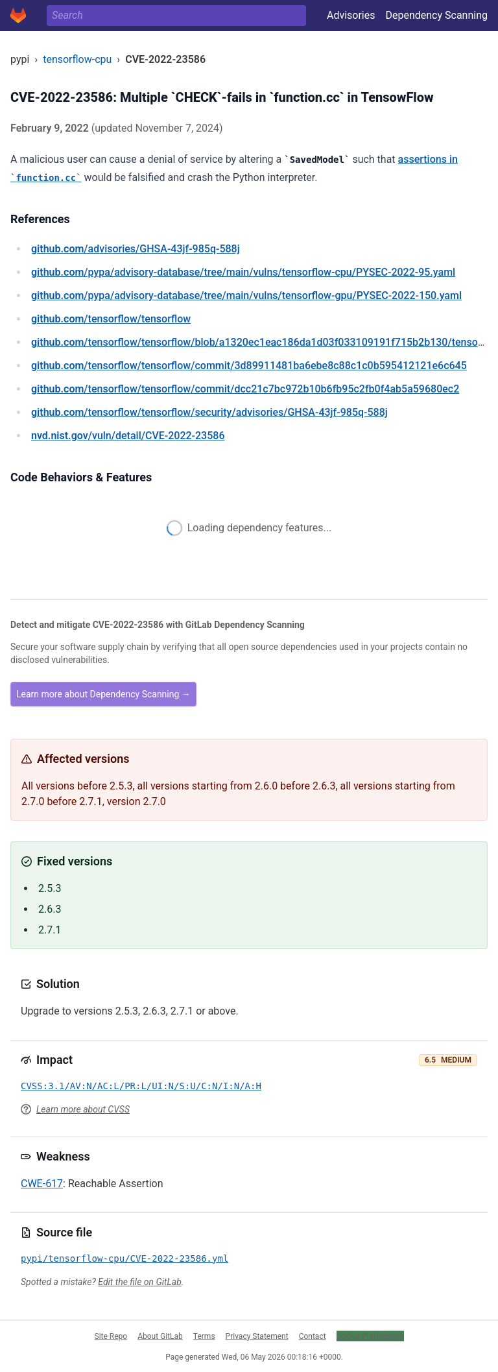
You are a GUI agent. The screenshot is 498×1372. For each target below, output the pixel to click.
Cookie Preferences (370, 1335)
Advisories (351, 15)
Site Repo (111, 1335)
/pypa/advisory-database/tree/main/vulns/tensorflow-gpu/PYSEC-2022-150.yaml (246, 295)
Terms (204, 1335)
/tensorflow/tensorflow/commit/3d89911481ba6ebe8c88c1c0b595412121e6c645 (249, 365)
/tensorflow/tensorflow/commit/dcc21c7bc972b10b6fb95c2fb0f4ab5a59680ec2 (245, 389)
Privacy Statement (257, 1335)
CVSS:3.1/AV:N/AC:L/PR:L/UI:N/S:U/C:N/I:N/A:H (141, 1086)
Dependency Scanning (436, 15)
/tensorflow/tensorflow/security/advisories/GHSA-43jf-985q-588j (209, 412)
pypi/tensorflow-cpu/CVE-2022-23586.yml (124, 1258)
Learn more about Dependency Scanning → (103, 694)
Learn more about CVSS (83, 1109)
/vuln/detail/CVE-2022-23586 (127, 435)
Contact (312, 1335)
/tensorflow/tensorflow (111, 319)
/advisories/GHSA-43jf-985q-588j (135, 249)
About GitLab (160, 1335)
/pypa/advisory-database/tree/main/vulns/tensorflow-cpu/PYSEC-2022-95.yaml (243, 272)
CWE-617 (42, 1183)
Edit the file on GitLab (139, 1282)
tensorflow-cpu (77, 59)
